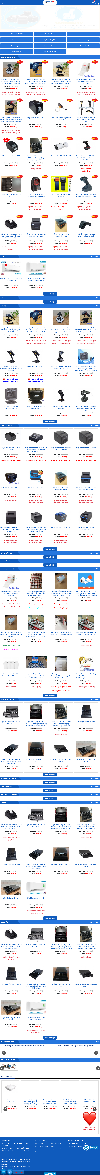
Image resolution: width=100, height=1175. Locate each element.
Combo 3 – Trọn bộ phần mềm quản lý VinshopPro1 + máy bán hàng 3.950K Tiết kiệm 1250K (89, 1104)
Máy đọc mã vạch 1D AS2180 (36, 366)
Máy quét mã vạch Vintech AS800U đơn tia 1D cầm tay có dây (86, 119)
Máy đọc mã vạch (7, 306)
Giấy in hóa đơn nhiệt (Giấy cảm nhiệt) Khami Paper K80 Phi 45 (61, 633)
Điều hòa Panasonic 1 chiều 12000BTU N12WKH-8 (36, 279)
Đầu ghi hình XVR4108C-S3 (30, 1101)
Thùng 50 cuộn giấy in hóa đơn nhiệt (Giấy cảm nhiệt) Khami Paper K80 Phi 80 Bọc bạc (61, 593)
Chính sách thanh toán (8, 1159)
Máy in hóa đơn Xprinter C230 (61, 527)
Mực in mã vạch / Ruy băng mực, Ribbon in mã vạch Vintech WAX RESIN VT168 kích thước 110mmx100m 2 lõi (36, 677)
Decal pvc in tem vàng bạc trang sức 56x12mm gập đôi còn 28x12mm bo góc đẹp (61, 676)
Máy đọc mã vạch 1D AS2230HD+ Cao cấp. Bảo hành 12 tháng (11, 368)
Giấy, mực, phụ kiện (8, 569)
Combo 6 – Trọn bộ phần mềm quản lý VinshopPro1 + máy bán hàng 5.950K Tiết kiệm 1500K (50, 1104)
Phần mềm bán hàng (8, 561)
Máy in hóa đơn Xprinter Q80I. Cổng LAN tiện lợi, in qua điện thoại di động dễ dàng (36, 529)
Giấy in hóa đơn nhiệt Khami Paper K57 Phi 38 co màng (11, 675)
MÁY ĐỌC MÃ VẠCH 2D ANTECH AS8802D (11, 407)
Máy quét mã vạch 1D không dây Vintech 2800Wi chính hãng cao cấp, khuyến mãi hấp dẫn (11, 81)
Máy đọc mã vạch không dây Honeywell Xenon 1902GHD (86, 195)
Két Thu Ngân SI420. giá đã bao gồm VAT (61, 760)
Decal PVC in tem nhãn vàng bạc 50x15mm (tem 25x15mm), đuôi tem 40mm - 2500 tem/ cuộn (86, 677)
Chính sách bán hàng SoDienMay (24, 1052)
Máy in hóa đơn (6, 425)
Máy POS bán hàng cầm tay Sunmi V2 (61, 195)
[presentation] (4, 1053)
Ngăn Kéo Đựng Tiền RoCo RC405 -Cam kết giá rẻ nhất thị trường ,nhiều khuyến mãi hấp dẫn (36, 725)
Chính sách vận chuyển (8, 1162)
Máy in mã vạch (6, 553)
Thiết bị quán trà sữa (9, 794)
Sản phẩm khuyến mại (8, 57)
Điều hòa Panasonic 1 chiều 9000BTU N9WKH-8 (36, 899)
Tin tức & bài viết (7, 1042)
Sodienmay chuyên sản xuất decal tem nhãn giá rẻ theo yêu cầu (75, 1046)
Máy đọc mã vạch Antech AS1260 (61, 407)
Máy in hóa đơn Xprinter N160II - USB (86, 528)
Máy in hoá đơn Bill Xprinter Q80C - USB (86, 449)
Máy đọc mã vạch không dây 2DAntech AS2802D (61, 367)
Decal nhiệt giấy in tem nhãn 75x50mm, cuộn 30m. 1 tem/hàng (86, 81)
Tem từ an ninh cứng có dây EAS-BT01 (61, 119)
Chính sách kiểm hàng (23, 1166)
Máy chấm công (6, 786)
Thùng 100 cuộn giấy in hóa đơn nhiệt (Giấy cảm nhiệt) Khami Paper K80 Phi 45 (36, 593)
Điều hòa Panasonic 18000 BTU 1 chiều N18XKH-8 (11, 279)
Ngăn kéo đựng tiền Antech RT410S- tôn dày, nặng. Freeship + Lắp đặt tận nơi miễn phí (36, 159)
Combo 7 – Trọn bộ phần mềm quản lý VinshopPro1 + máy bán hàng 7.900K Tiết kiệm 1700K (69, 1104)
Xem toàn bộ (94, 256)
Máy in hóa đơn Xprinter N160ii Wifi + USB (61, 235)
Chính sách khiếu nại (23, 1159)
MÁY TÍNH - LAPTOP (7, 298)
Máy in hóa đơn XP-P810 (36, 487)
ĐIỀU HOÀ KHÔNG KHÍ (8, 256)
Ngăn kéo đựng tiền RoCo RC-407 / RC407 (11, 723)
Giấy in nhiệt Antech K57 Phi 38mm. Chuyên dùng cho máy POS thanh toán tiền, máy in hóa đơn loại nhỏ (86, 594)
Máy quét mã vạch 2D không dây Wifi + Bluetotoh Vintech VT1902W (86, 158)
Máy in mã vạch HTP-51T (36, 118)
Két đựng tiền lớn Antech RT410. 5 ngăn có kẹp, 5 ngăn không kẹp (11, 761)
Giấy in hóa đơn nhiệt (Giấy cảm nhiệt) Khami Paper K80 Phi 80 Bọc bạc (11, 634)
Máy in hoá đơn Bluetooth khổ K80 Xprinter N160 (36, 235)
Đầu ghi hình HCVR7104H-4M (10, 1101)
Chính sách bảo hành (8, 1166)
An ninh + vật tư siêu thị (10, 778)
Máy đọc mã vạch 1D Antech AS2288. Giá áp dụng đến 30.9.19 (86, 408)
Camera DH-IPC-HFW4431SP (61, 156)
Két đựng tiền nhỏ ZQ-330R (85, 722)
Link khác (4, 802)
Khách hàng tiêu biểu (8, 1060)
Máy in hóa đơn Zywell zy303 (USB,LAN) (11, 449)
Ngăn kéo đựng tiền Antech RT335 (11, 195)
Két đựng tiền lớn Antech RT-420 (36, 760)
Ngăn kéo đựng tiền (8, 699)
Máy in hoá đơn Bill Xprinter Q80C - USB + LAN (61, 449)
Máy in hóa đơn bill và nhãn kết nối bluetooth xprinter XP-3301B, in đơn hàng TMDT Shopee (36, 451)
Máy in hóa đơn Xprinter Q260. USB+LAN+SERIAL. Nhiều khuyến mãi (11, 529)
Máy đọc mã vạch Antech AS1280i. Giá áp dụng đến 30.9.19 (86, 236)
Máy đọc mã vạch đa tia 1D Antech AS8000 (36, 407)
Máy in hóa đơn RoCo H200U (11, 487)
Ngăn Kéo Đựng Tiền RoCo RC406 (86, 760)
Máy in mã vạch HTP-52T (11, 156)
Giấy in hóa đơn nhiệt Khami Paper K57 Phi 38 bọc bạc (86, 633)
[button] (46, 29)
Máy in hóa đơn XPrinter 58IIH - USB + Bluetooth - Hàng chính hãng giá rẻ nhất (11, 236)
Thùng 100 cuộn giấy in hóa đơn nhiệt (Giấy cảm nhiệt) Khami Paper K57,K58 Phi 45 (36, 634)
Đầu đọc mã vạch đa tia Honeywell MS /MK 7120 (36, 195)
